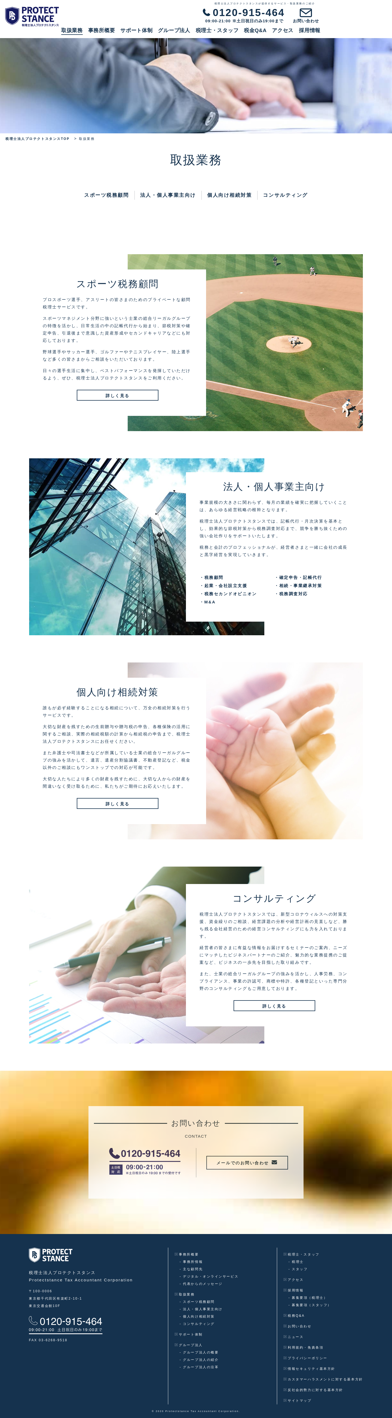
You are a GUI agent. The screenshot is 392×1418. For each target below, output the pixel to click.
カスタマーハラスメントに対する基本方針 (323, 1379)
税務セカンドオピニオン (228, 593)
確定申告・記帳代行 (298, 577)
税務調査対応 (291, 593)
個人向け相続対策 (229, 195)
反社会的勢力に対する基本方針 (313, 1390)
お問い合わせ (298, 1326)
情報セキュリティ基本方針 (309, 1369)
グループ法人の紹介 (199, 1360)
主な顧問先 (191, 1269)
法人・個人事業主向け (168, 195)
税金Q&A (321, 33)
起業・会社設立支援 (223, 585)
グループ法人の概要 (199, 1352)
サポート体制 (202, 33)
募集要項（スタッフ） (310, 1305)
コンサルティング (285, 195)
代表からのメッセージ (201, 1284)
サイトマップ (298, 1400)
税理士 (296, 1262)
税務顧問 (211, 577)
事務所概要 (167, 33)
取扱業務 (138, 33)
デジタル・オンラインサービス (209, 1276)
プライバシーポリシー (305, 1358)
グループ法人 (240, 33)
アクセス (349, 33)
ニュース (294, 1337)
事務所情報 (191, 1262)
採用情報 (376, 33)
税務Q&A (294, 1316)
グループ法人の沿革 (199, 1367)
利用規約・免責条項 (303, 1347)
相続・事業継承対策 (298, 585)
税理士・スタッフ (283, 33)
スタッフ (298, 1269)
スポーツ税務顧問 (106, 195)
